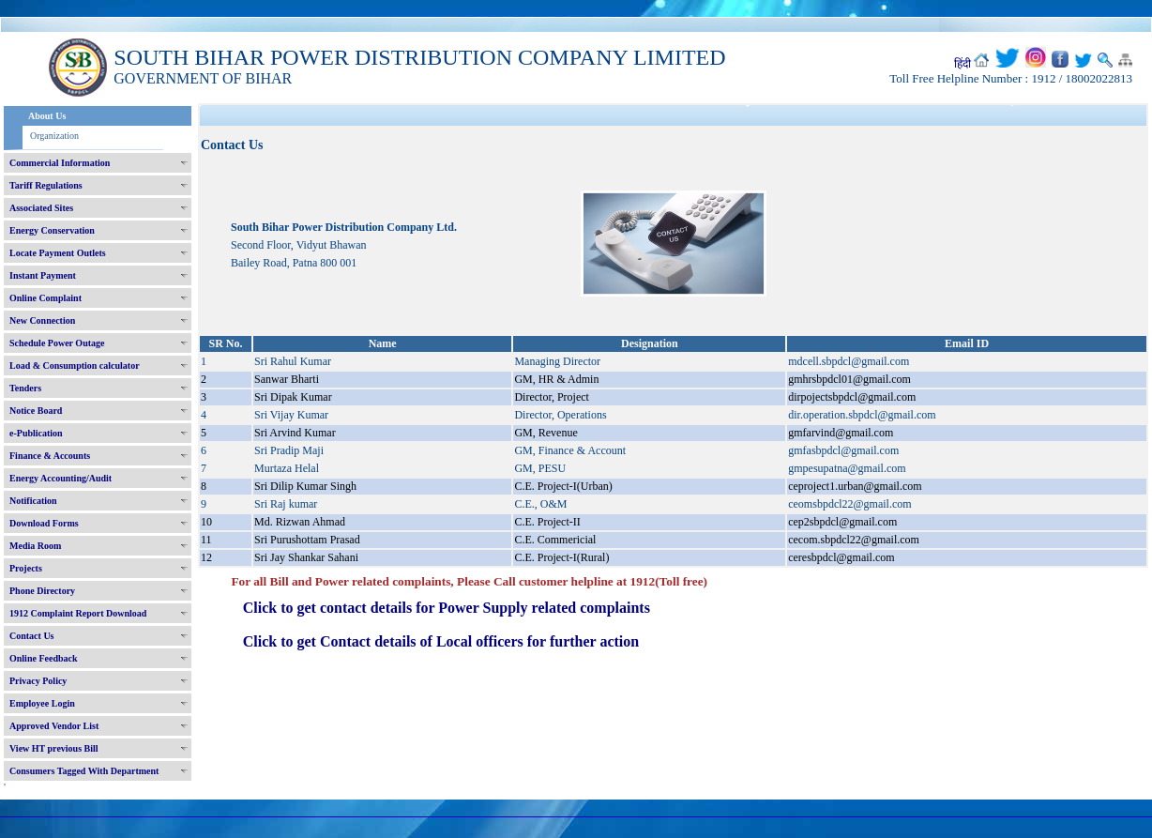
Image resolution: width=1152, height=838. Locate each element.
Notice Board (35, 410)
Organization (54, 135)
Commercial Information (59, 163)
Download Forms (44, 523)
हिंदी (962, 63)
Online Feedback (43, 658)
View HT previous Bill (54, 748)
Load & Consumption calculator (74, 365)
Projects (25, 568)
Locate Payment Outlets (57, 253)
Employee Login (42, 703)
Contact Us (31, 636)
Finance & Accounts (49, 455)
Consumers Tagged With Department (84, 771)
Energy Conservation (52, 230)
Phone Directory (42, 591)
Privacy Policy (38, 681)
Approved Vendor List (54, 726)
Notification (33, 500)
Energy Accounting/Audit (60, 478)
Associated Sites (41, 208)
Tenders (25, 388)
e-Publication (36, 433)
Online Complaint (45, 298)
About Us (47, 116)
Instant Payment (42, 275)
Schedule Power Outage (56, 343)
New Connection (42, 320)
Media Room (35, 546)
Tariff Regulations (46, 185)
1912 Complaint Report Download (77, 613)
